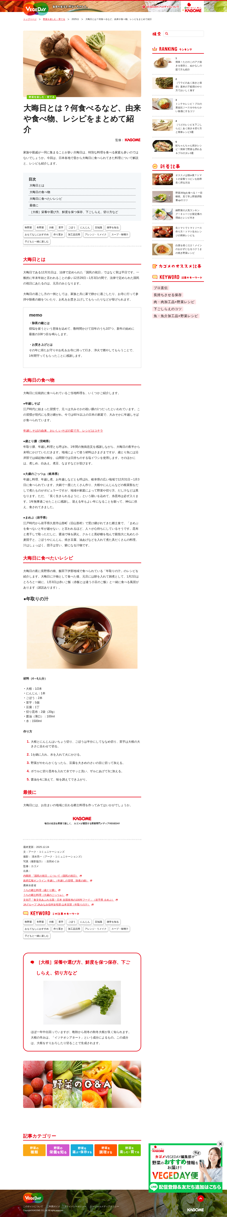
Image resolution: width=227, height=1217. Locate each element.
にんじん (85, 227)
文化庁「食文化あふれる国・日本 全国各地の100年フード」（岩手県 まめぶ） (68, 899)
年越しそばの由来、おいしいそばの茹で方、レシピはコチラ (63, 430)
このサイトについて (33, 1206)
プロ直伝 (161, 288)
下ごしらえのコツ (168, 309)
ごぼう (71, 227)
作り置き (58, 234)
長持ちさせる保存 (168, 295)
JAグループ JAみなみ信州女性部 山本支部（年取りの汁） (56, 904)
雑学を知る (113, 227)
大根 (51, 227)
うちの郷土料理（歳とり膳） (40, 890)
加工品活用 (74, 234)
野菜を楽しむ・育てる (54, 19)
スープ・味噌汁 (119, 234)
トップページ (30, 19)
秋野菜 (28, 227)
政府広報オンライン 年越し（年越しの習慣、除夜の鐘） (56, 880)
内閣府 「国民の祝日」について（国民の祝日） (50, 875)
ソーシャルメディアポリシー (104, 1206)
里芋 (61, 227)
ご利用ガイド (53, 1206)
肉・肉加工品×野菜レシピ (174, 302)
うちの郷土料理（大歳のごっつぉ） (44, 894)
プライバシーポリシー (75, 1206)
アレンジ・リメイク (95, 234)
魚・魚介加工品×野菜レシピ (176, 316)
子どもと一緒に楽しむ (37, 241)
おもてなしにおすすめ (37, 234)
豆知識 (98, 227)
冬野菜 (40, 227)
